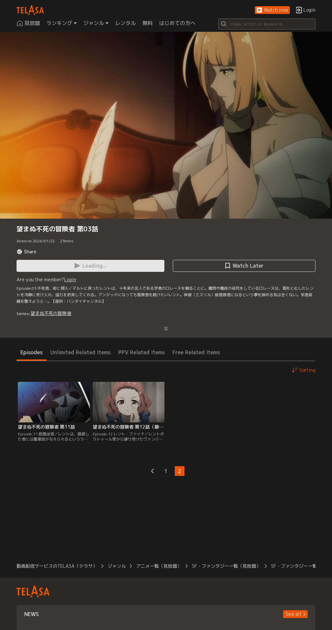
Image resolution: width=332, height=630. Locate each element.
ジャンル (117, 566)
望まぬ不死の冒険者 (50, 313)
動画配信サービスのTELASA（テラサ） (57, 566)
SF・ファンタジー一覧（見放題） (226, 566)
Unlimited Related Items (80, 352)
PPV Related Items (141, 352)
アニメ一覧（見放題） (159, 566)
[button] (272, 10)
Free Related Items (196, 352)
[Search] (266, 24)
